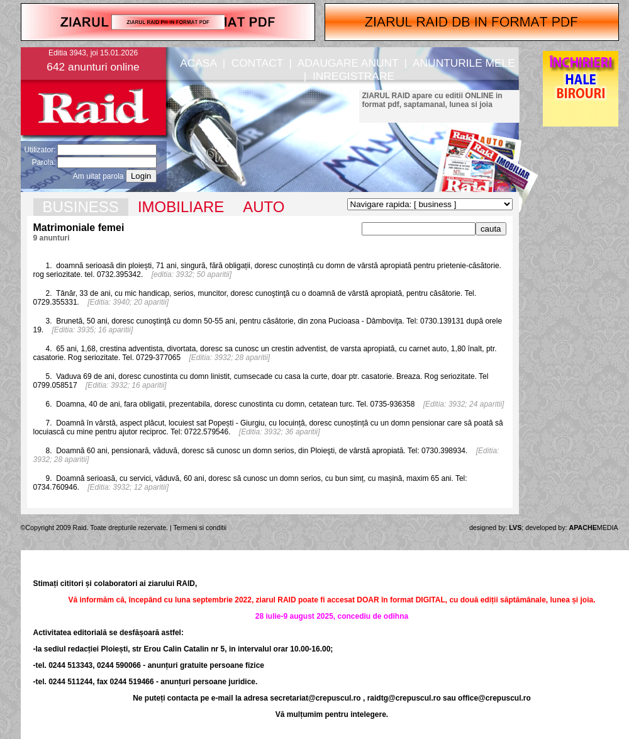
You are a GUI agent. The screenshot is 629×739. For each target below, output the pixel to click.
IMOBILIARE (181, 206)
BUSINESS (81, 206)
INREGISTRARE (353, 76)
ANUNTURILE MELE (464, 63)
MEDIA (593, 527)
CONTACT (257, 63)
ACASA (198, 63)
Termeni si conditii (200, 527)
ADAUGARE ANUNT (348, 63)
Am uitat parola (98, 176)
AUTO (263, 206)
